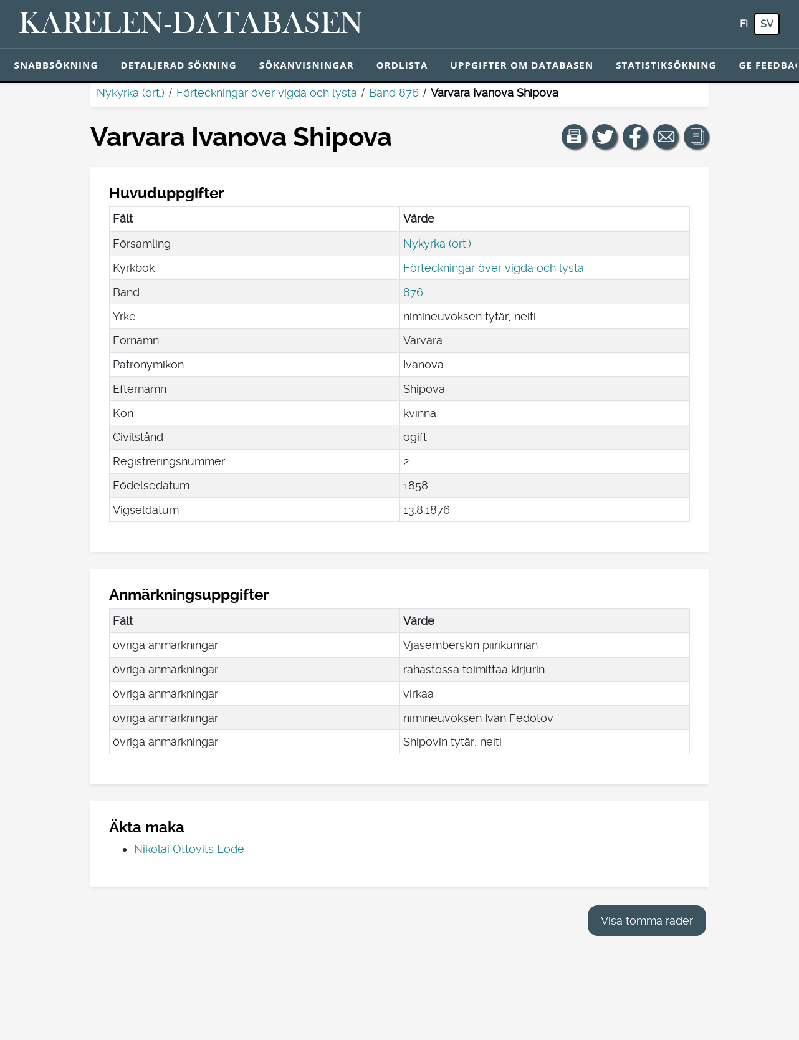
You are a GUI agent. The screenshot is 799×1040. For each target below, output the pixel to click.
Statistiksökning (666, 65)
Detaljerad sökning (178, 65)
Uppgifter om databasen (521, 65)
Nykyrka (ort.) (131, 92)
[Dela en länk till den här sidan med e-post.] (665, 136)
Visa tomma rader (647, 920)
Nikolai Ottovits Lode (189, 848)
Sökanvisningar (306, 65)
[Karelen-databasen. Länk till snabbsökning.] (191, 24)
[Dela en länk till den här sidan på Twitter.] (604, 136)
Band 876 (394, 92)
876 (413, 292)
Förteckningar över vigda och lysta (266, 92)
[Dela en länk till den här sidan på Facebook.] (635, 136)
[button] (574, 136)
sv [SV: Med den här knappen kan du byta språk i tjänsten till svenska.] (766, 24)
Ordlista (402, 65)
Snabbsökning (56, 65)
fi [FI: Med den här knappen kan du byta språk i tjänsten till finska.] (744, 24)
